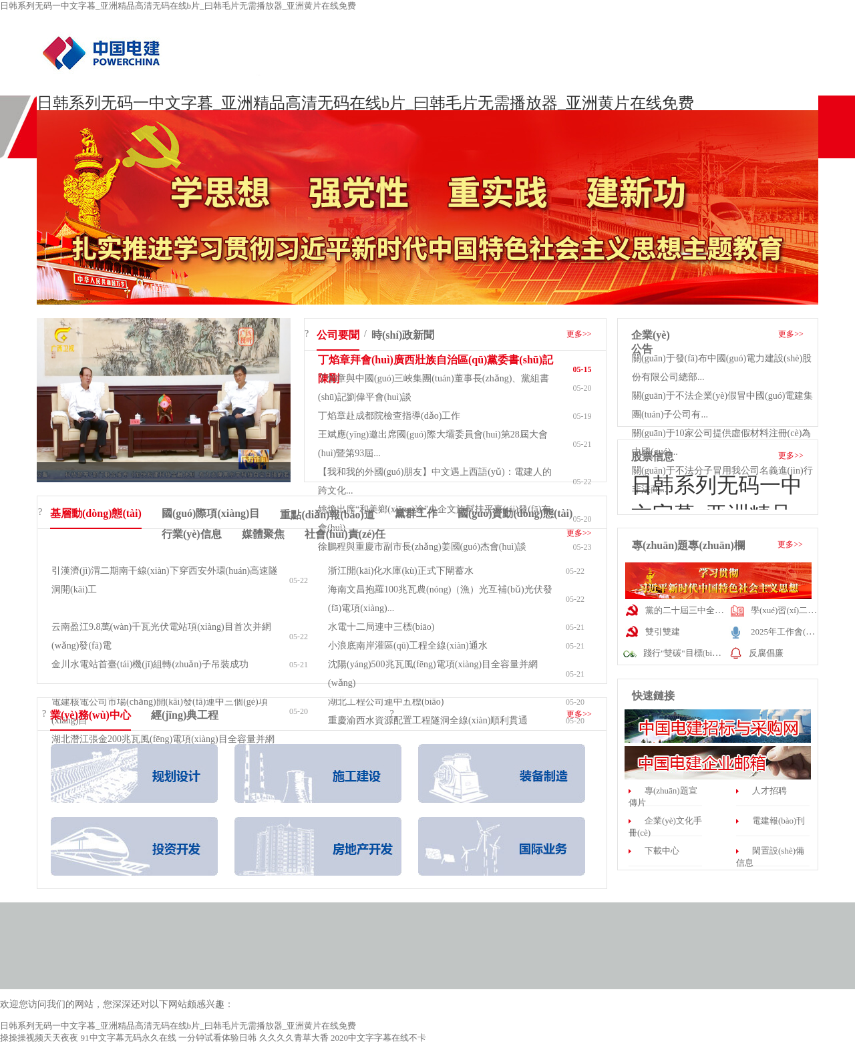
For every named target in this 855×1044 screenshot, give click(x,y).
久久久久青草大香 (294, 1038)
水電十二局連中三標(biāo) (381, 627)
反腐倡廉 (766, 653)
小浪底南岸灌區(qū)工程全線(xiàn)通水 (408, 646)
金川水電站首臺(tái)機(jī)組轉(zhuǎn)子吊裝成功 (149, 664)
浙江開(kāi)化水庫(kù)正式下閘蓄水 (401, 571)
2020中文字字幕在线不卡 (378, 1038)
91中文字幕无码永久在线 (128, 1038)
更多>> (579, 334)
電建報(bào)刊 (778, 821)
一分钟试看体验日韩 (217, 1038)
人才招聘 (769, 791)
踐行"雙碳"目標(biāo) (683, 653)
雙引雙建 (662, 632)
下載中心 (662, 851)
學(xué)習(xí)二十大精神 (796, 610)
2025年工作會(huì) (785, 632)
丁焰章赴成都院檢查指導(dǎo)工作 (389, 416)
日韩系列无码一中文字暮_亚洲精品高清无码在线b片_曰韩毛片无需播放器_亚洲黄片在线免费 (178, 6)
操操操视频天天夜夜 (39, 1038)
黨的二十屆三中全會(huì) (692, 610)
